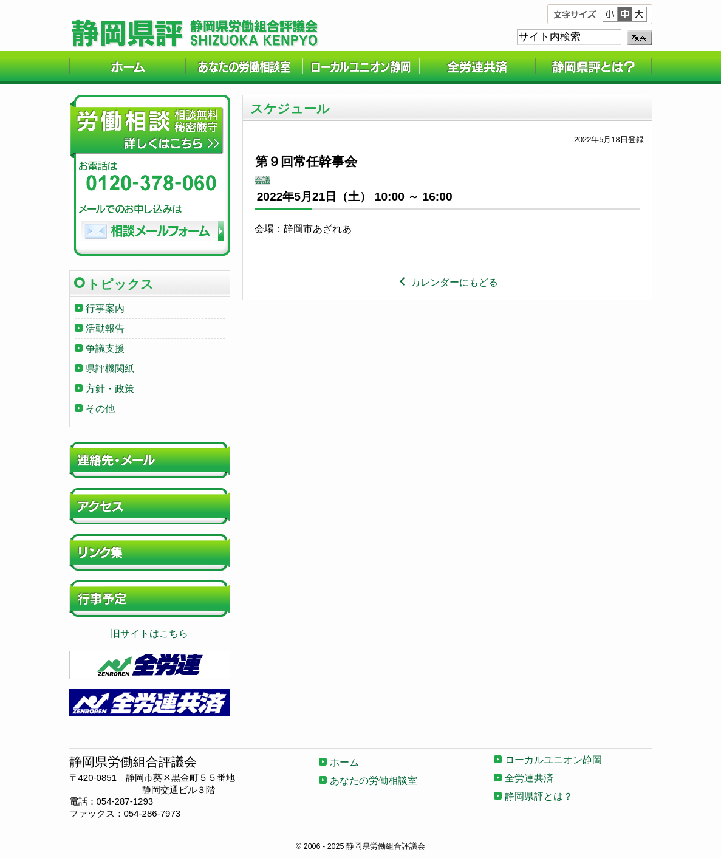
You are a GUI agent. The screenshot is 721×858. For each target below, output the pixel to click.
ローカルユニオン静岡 (360, 67)
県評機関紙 (110, 368)
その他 (100, 408)
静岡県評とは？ (594, 67)
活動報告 (105, 328)
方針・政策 (110, 388)
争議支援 (105, 348)
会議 (262, 180)
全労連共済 (477, 67)
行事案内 (105, 308)
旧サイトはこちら (149, 633)
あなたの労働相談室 (244, 67)
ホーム (127, 67)
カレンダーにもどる (447, 282)
